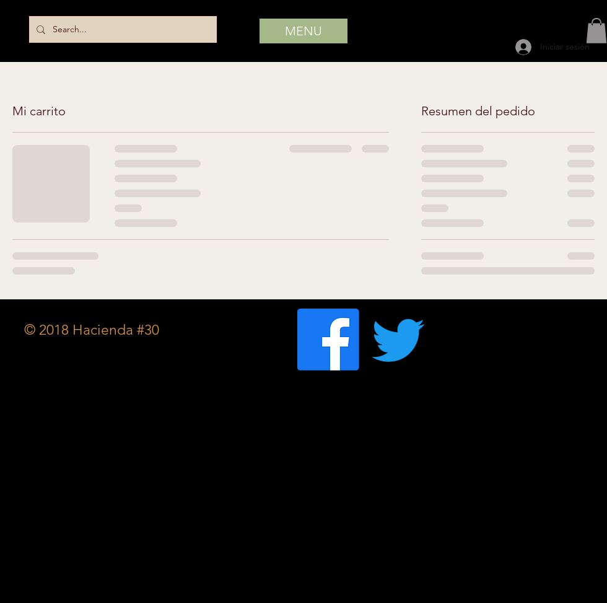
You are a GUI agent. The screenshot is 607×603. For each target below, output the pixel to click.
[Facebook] (328, 340)
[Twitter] (398, 340)
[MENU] (303, 31)
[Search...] (122, 29)
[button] (596, 30)
